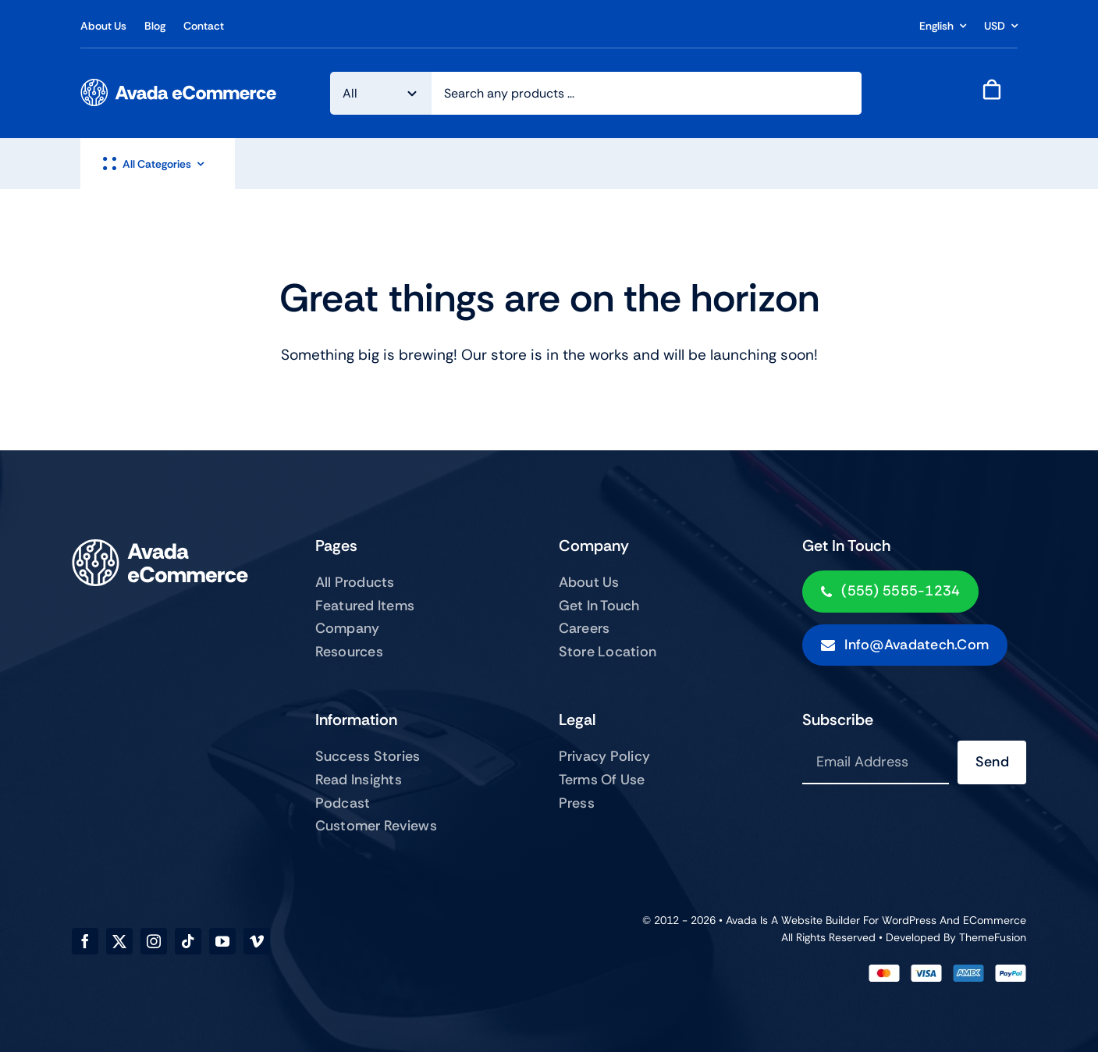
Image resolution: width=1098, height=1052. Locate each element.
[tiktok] (188, 941)
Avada (741, 920)
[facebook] (85, 941)
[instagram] (153, 941)
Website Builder (820, 920)
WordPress (909, 920)
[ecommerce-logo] (178, 86)
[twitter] (119, 941)
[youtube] (222, 941)
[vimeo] (256, 941)
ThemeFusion (992, 937)
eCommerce (994, 920)
